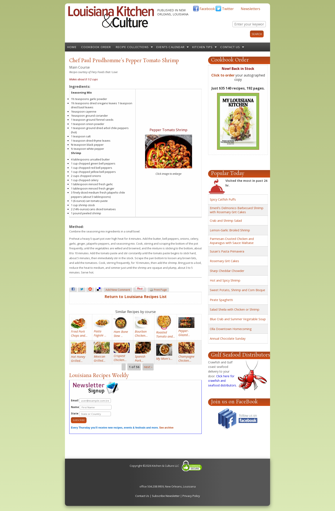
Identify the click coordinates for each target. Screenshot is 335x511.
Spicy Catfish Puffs (223, 199)
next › (148, 367)
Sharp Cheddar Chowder (227, 271)
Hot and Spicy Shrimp (225, 280)
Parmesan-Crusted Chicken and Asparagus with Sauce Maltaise (232, 241)
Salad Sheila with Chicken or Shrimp (234, 309)
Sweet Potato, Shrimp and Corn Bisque (237, 290)
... (100, 333)
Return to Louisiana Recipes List (135, 296)
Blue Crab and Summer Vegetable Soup (238, 319)
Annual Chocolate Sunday (227, 338)
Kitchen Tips (202, 47)
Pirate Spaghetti (221, 300)
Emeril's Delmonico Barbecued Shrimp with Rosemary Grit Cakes (236, 210)
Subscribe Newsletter (166, 496)
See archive (166, 427)
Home (71, 47)
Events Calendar (170, 47)
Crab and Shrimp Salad (226, 221)
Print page (158, 290)
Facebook (207, 8)
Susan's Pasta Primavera (227, 251)
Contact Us (230, 47)
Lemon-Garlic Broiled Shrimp (230, 230)
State (91, 414)
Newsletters (250, 8)
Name (91, 407)
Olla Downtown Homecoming (231, 329)
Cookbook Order (96, 47)
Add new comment (118, 290)
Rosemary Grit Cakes (224, 261)
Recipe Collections (132, 47)
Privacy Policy (191, 496)
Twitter (228, 8)
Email (91, 400)
